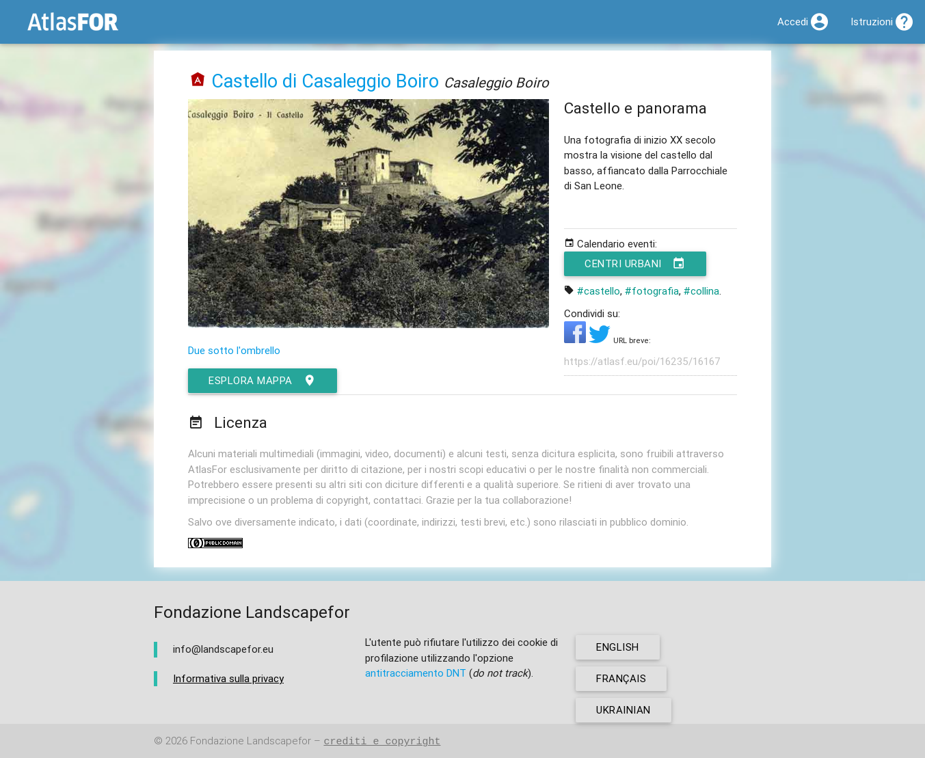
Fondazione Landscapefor (250, 741)
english (617, 646)
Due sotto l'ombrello (234, 350)
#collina (701, 290)
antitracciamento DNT (415, 672)
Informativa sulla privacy (228, 678)
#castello (598, 290)
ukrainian (623, 709)
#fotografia (652, 290)
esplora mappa (263, 380)
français (621, 678)
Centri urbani (635, 264)
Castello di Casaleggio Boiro (325, 81)
